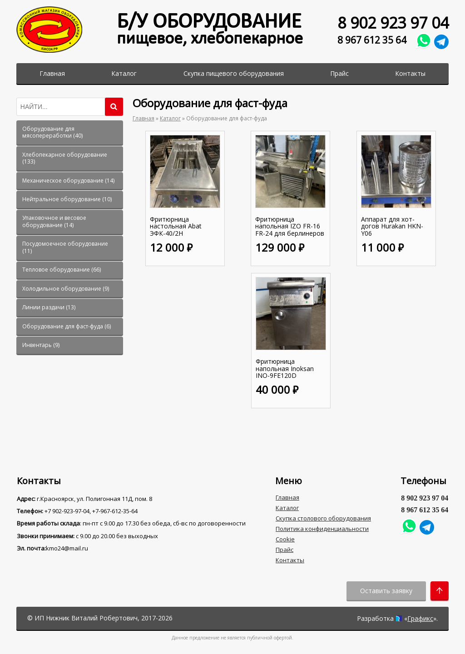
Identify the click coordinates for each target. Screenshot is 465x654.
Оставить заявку (386, 590)
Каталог (124, 73)
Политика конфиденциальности (322, 529)
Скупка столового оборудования (323, 518)
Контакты (410, 73)
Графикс (420, 618)
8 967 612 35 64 (371, 40)
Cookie (285, 539)
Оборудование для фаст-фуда (226, 118)
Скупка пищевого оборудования (233, 73)
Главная (52, 73)
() (52, 132)
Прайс (339, 73)
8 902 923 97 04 (393, 22)
